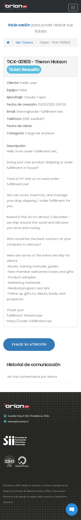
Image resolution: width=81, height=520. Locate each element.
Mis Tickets (24, 42)
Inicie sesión (19, 25)
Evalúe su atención (29, 344)
